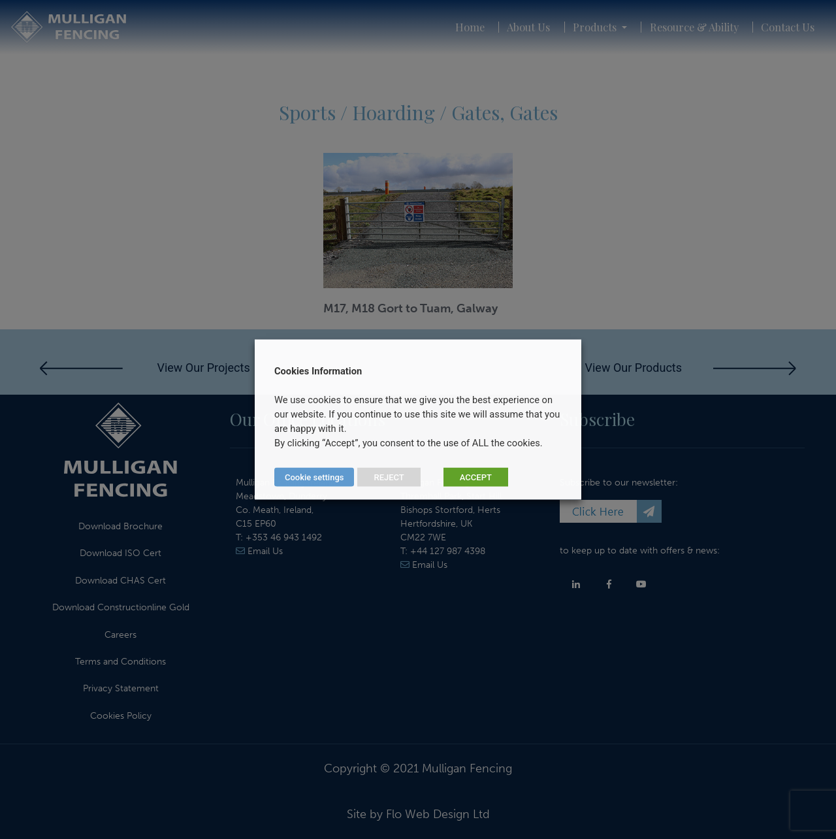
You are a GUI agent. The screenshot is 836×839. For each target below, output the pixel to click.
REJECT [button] (389, 477)
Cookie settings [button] (314, 477)
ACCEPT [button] (476, 477)
